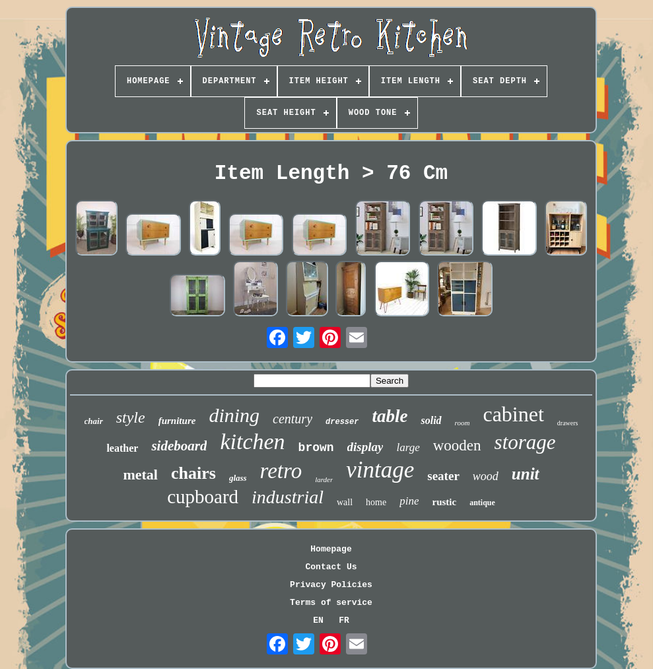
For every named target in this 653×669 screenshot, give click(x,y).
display (365, 447)
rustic (444, 502)
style (130, 417)
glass (238, 478)
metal (140, 474)
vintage (380, 470)
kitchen (252, 441)
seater (443, 476)
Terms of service (331, 603)
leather (122, 448)
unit (525, 474)
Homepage (330, 549)
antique (482, 502)
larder (324, 479)
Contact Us (331, 567)
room (462, 423)
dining (234, 415)
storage (525, 442)
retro (281, 471)
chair (94, 421)
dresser (342, 422)
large (407, 447)
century (292, 418)
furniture (177, 420)
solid (431, 420)
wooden (457, 445)
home (376, 502)
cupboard (202, 496)
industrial (288, 497)
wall (345, 502)
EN (318, 620)
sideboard (179, 446)
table (389, 416)
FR (344, 620)
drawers (567, 423)
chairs (193, 473)
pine (409, 501)
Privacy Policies (331, 585)
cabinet (513, 414)
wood (485, 476)
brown (316, 447)
